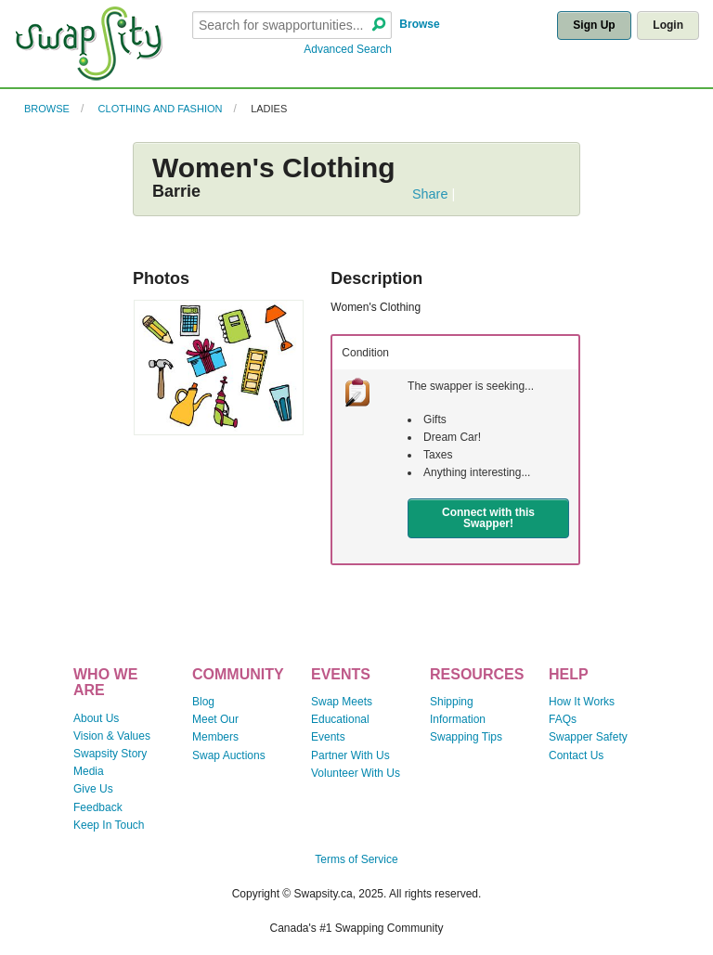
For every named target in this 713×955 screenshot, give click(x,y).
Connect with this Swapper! (488, 518)
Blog (203, 701)
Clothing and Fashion (160, 108)
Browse (419, 24)
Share (429, 194)
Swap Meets (341, 701)
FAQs (563, 719)
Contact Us (576, 755)
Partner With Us (350, 755)
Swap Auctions (229, 755)
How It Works (582, 701)
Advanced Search (348, 49)
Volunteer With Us (355, 773)
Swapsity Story (110, 753)
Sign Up (594, 25)
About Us (96, 718)
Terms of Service (356, 859)
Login (668, 25)
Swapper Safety (588, 736)
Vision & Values (111, 735)
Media (88, 771)
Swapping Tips (466, 736)
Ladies (269, 108)
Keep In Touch (109, 825)
